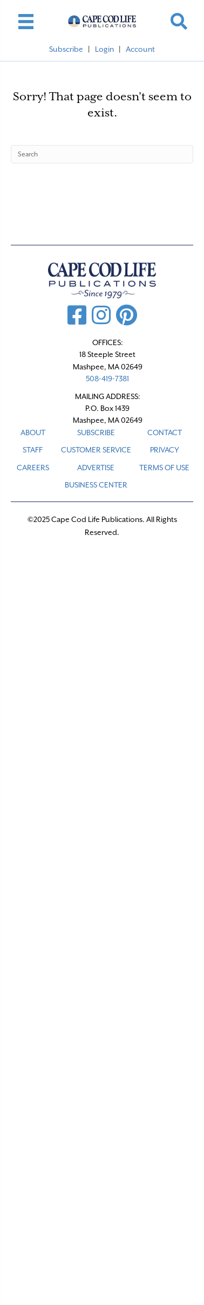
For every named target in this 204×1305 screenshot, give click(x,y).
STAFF (33, 449)
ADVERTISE (95, 467)
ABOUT (33, 432)
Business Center (96, 484)
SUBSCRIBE (96, 432)
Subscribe (66, 49)
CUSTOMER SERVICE (96, 449)
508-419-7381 (107, 378)
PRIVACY (164, 449)
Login (104, 49)
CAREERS (33, 467)
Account (140, 49)
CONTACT (164, 432)
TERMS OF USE (164, 467)
